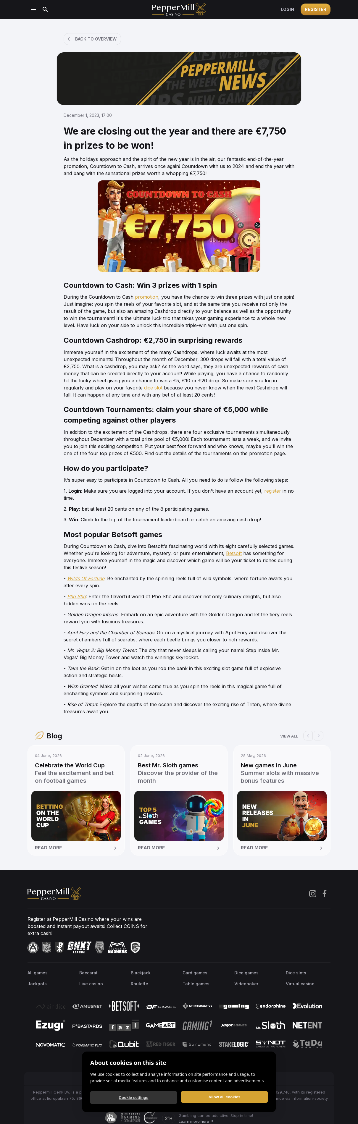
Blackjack (141, 972)
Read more (76, 848)
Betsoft (234, 553)
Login (287, 9)
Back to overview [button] (92, 39)
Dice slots (296, 972)
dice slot (153, 388)
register (272, 491)
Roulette (139, 983)
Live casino (91, 983)
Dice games (246, 972)
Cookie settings (134, 1097)
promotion (146, 297)
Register (315, 9)
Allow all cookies (224, 1097)
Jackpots (37, 983)
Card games (195, 972)
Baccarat (88, 972)
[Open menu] (33, 9)
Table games (196, 983)
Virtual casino (300, 983)
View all (289, 736)
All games (38, 972)
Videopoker (246, 983)
